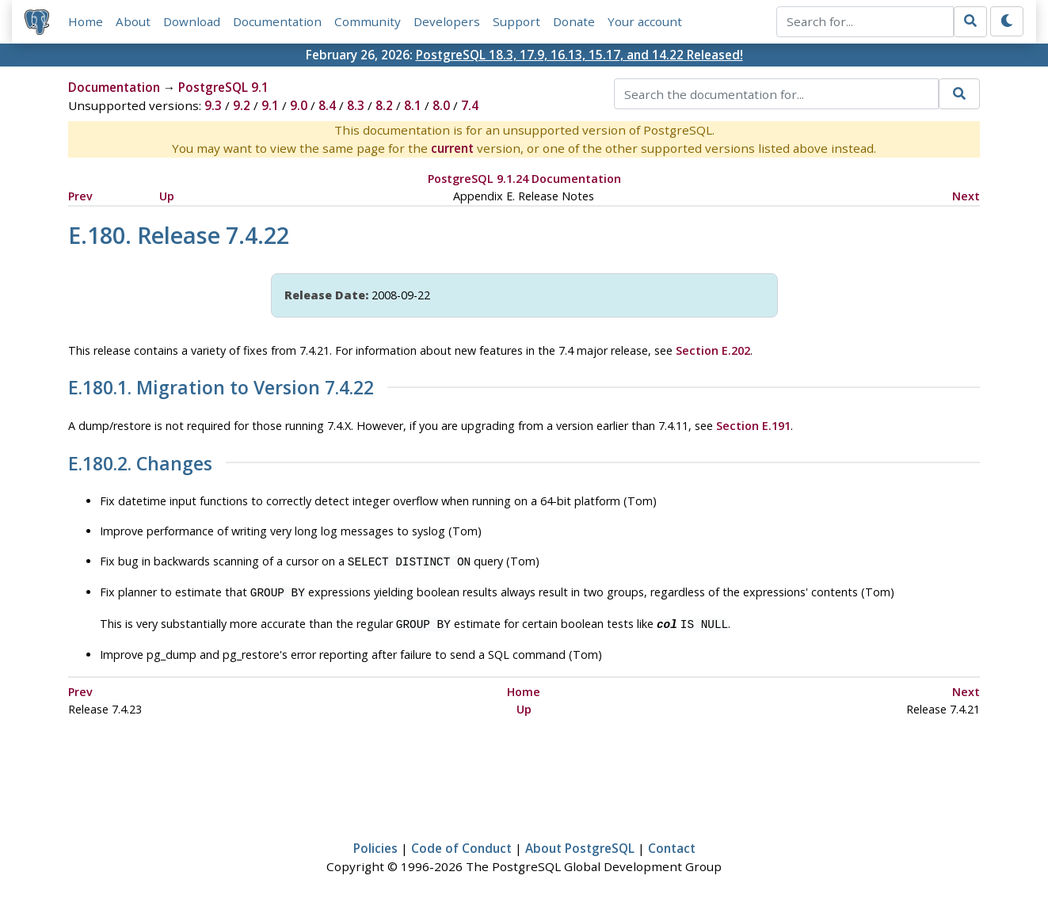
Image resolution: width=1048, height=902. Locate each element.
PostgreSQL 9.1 (223, 88)
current (452, 149)
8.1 (412, 106)
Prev (80, 196)
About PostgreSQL (580, 843)
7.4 (469, 106)
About (133, 21)
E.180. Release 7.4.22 (178, 234)
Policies (375, 843)
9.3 (213, 106)
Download (191, 21)
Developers (446, 21)
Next (966, 196)
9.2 (241, 106)
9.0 (298, 106)
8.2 (384, 106)
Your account (645, 21)
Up (166, 196)
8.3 (355, 106)
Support (516, 21)
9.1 (270, 106)
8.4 (327, 106)
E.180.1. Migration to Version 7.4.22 (221, 389)
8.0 (441, 106)
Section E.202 (713, 350)
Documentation (277, 21)
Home (85, 21)
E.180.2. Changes (140, 464)
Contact (671, 843)
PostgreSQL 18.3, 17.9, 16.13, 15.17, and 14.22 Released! (579, 55)
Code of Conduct (461, 843)
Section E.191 (753, 425)
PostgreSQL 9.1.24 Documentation (524, 179)
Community (367, 21)
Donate (574, 21)
